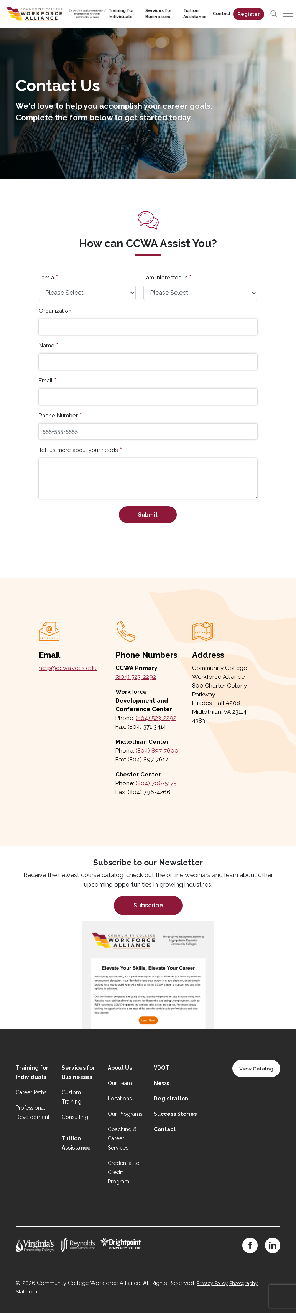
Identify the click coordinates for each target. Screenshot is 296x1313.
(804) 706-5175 (156, 783)
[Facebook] (250, 1245)
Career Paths (31, 1092)
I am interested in (165, 277)
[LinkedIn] (272, 1245)
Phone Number (58, 415)
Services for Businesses (155, 13)
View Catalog (256, 1068)
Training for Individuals (116, 13)
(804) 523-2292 (135, 676)
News (161, 1083)
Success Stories (175, 1114)
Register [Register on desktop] (249, 14)
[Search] (275, 14)
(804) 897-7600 (157, 750)
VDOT (161, 1068)
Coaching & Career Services (122, 1138)
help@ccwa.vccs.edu (68, 668)
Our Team (120, 1083)
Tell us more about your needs (78, 450)
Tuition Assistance (194, 13)
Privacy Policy (212, 1283)
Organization (55, 310)
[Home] (54, 13)
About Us (120, 1068)
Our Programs (125, 1114)
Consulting (75, 1117)
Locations (120, 1098)
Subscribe (148, 905)
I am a (46, 277)
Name (46, 345)
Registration (171, 1098)
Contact (222, 13)
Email (46, 380)
